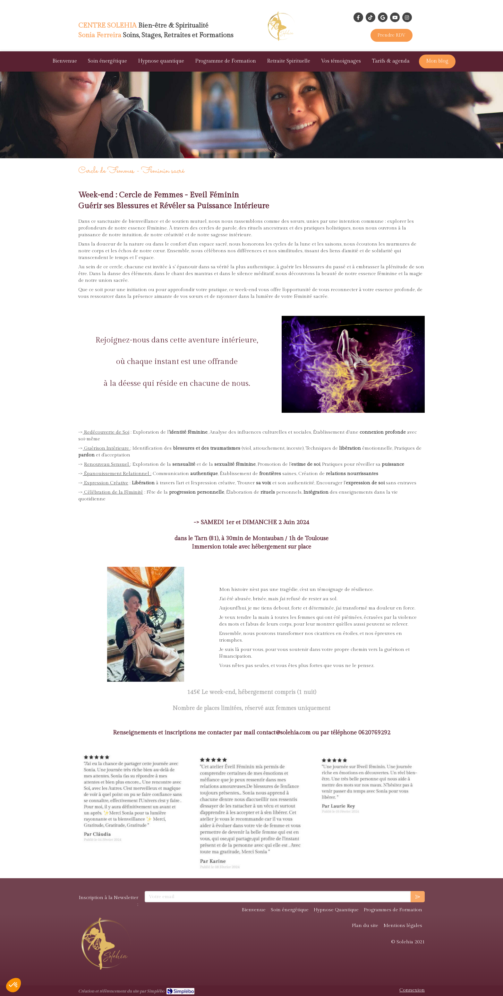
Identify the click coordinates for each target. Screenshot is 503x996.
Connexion (412, 990)
